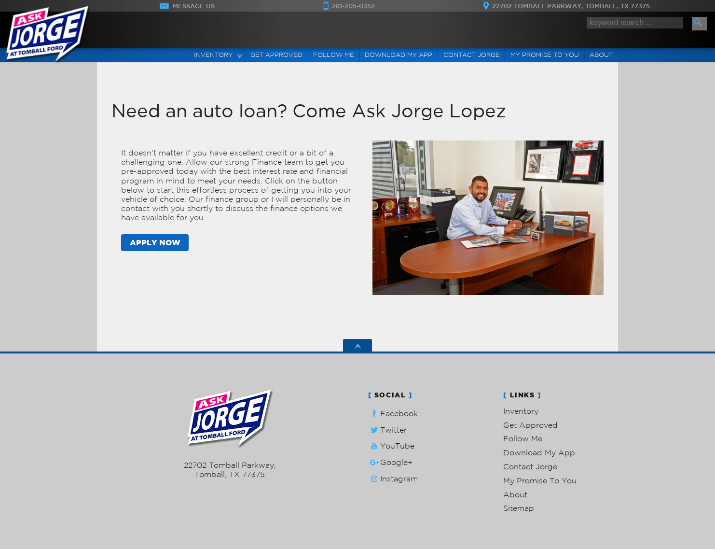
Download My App (398, 54)
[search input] (635, 22)
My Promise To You (540, 480)
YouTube (391, 446)
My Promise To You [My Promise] (544, 54)
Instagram (393, 479)
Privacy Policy (307, 489)
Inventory (520, 411)
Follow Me (522, 438)
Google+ (390, 462)
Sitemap (518, 508)
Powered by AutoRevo (258, 489)
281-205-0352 (230, 455)
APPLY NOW (155, 242)
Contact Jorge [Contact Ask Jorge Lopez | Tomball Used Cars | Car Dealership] (471, 54)
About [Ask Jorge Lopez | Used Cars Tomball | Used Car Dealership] (601, 54)
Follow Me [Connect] (333, 54)
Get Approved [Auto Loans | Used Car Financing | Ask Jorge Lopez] (276, 54)
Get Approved (530, 425)
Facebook (393, 414)
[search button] (699, 23)
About (515, 494)
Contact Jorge (530, 466)
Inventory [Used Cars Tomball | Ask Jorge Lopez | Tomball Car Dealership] (213, 54)
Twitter (387, 430)
